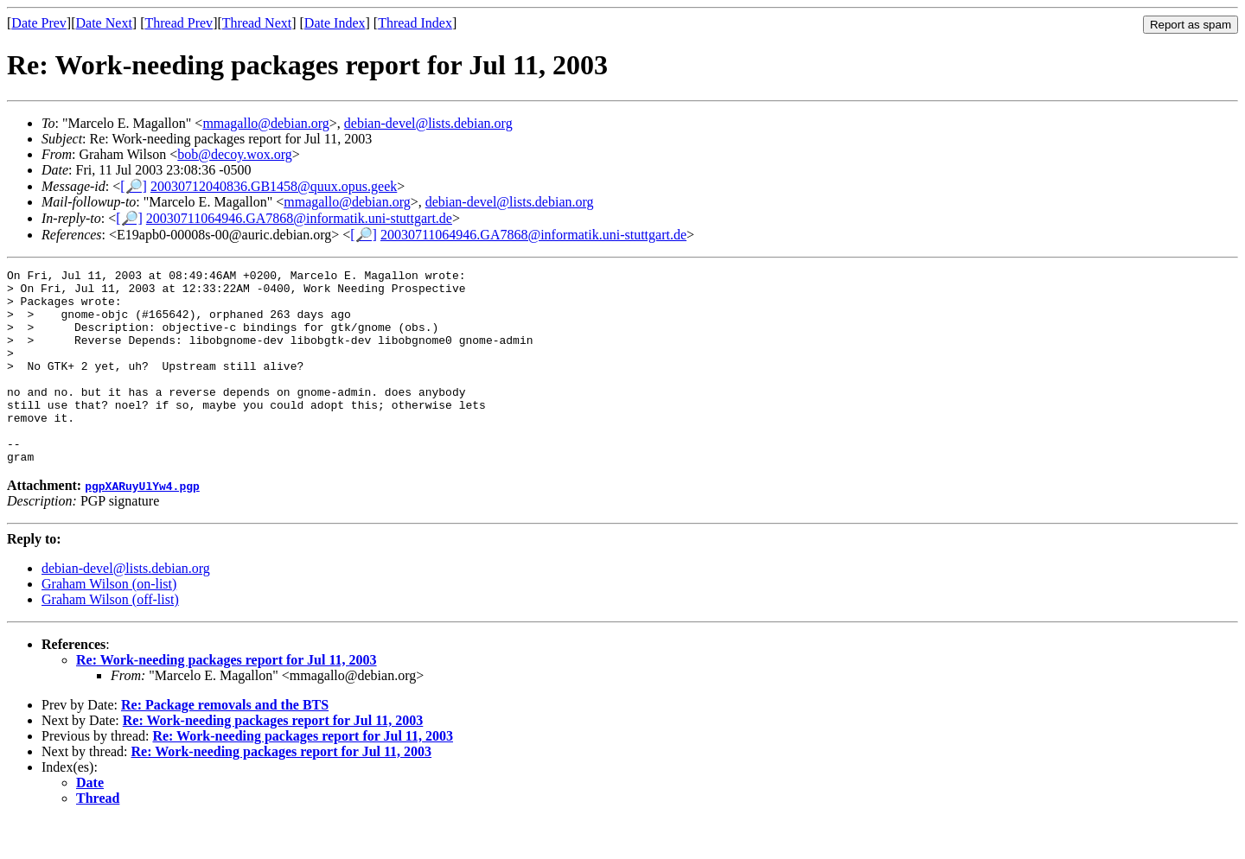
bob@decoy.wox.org (234, 154)
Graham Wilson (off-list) (110, 638)
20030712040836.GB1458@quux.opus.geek (273, 186)
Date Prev (39, 23)
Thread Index (415, 23)
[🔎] (133, 186)
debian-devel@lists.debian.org (428, 123)
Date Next (104, 23)
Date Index (335, 23)
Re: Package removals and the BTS (225, 743)
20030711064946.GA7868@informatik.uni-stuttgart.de (299, 218)
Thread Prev (178, 23)
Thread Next (256, 23)
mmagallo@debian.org (265, 123)
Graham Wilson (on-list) (109, 622)
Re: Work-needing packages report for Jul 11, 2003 (226, 698)
